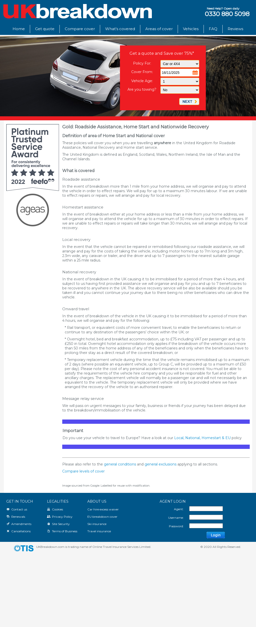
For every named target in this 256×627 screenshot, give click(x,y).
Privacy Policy (60, 516)
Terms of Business (62, 531)
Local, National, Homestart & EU (202, 438)
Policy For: (142, 63)
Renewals (15, 516)
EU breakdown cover (102, 516)
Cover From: (142, 72)
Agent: (179, 509)
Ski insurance (96, 524)
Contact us (16, 509)
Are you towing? (141, 89)
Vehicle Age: (142, 81)
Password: (176, 526)
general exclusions (160, 464)
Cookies (55, 509)
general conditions (120, 464)
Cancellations (18, 531)
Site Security (58, 524)
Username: (176, 517)
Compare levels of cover (83, 471)
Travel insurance (99, 531)
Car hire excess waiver (103, 509)
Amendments (18, 524)
